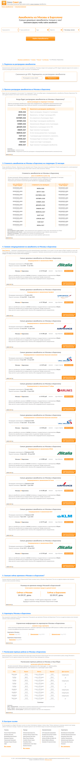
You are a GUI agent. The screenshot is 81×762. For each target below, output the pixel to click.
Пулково (63, 734)
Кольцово (63, 736)
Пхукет (29, 740)
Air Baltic (52, 738)
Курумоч (63, 743)
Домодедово (34, 634)
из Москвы (46, 59)
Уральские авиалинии (50, 732)
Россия (39, 59)
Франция (6, 738)
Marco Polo (69, 736)
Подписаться (52, 78)
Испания (6, 734)
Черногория (7, 740)
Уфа (68, 742)
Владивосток (64, 732)
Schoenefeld (71, 732)
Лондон (25, 734)
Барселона (12, 640)
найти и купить (69, 271)
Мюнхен (31, 738)
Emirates (44, 742)
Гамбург (63, 738)
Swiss (54, 742)
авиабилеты (26, 3)
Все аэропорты (65, 746)
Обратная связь (48, 759)
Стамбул (25, 740)
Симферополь (27, 743)
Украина (6, 742)
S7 (47, 742)
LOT (43, 732)
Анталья (29, 745)
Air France (46, 736)
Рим (31, 736)
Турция (10, 742)
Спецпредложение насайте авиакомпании (68, 283)
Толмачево (64, 742)
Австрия (11, 734)
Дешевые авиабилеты (24, 59)
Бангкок (28, 736)
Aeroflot (44, 734)
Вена (30, 742)
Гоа (34, 732)
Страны (34, 59)
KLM (51, 734)
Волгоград (73, 734)
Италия (15, 742)
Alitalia (47, 740)
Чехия (9, 732)
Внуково (11, 634)
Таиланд (11, 738)
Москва (25, 732)
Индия (15, 736)
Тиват (35, 743)
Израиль (13, 732)
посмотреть (17, 188)
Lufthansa (51, 740)
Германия (13, 740)
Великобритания (8, 736)
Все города (26, 748)
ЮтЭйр (48, 738)
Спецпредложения (20, 7)
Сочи (32, 743)
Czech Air (50, 742)
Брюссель (71, 740)
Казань (71, 742)
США (5, 743)
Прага (27, 738)
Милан (29, 734)
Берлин (25, 745)
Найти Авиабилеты (40, 38)
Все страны (7, 746)
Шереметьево (56, 634)
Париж (33, 734)
